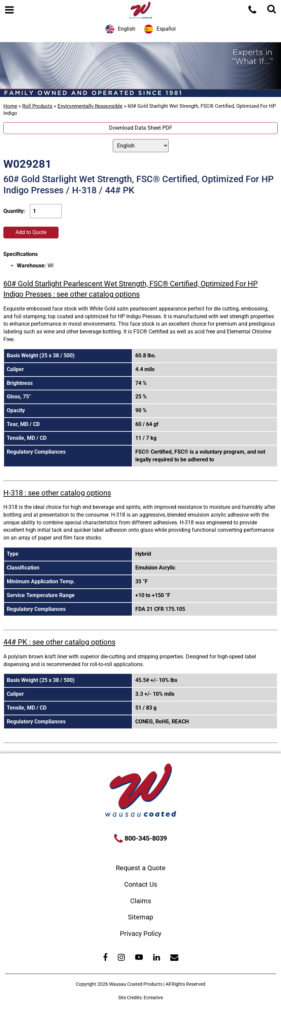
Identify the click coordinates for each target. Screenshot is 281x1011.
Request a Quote (141, 868)
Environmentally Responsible (90, 106)
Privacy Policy (140, 934)
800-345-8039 (145, 838)
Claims (140, 901)
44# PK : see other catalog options (59, 642)
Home (10, 106)
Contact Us (140, 884)
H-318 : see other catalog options (57, 493)
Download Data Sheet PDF (140, 128)
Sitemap (140, 917)
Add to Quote (30, 232)
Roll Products (37, 106)
